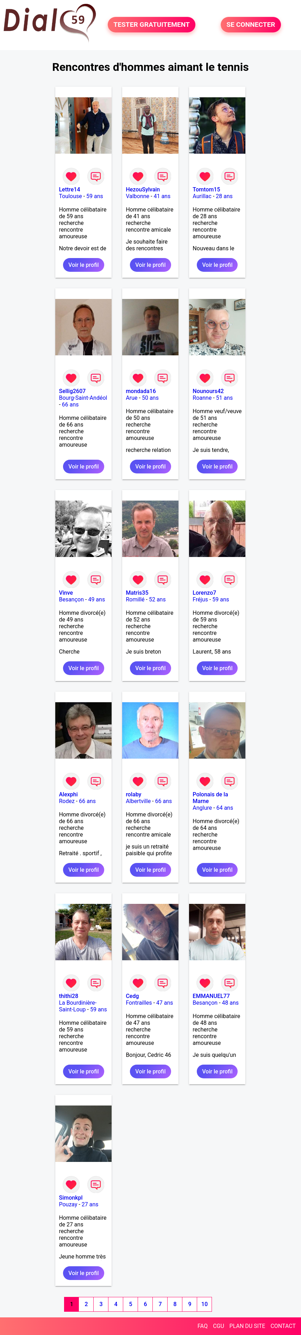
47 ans (164, 1002)
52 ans (157, 599)
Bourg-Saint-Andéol (83, 397)
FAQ (202, 1326)
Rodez (66, 801)
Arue (131, 397)
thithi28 (68, 996)
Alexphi (68, 794)
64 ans (224, 807)
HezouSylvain (143, 189)
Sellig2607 (72, 391)
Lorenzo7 (204, 592)
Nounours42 (208, 391)
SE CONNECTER (250, 25)
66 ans (70, 404)
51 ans (224, 397)
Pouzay (68, 1204)
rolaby (133, 794)
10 (204, 1304)
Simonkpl (70, 1197)
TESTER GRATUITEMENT (151, 25)
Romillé (135, 599)
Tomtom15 (206, 189)
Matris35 (137, 592)
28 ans (224, 196)
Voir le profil (83, 265)
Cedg (132, 996)
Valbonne (137, 196)
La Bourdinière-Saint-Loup (77, 1006)
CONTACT (283, 1326)
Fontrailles (139, 1002)
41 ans (161, 196)
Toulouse (70, 196)
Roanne (202, 397)
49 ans (96, 599)
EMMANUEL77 (211, 996)
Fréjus (200, 599)
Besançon (71, 599)
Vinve (66, 592)
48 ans (230, 1002)
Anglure (202, 807)
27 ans (90, 1204)
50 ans (150, 397)
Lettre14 (69, 189)
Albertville (138, 801)
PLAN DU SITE (247, 1326)
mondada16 (141, 391)
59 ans (94, 196)
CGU (218, 1326)
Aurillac (202, 196)
